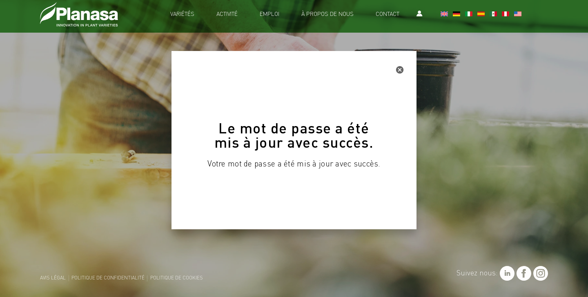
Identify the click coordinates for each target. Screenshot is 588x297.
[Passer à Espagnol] (481, 15)
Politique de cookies (176, 278)
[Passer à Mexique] (493, 15)
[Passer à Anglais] (444, 15)
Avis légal (53, 278)
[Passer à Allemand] (456, 15)
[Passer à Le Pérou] (505, 15)
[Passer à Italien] (468, 15)
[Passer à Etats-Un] (517, 15)
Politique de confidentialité (108, 278)
